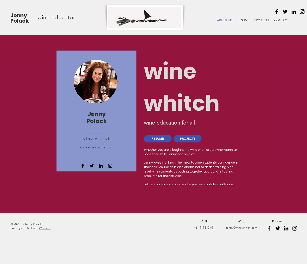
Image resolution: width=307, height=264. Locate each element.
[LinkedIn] (294, 12)
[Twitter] (285, 12)
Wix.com (45, 228)
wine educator (56, 17)
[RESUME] (158, 138)
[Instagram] (302, 12)
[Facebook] (277, 12)
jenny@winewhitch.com (241, 227)
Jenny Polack (19, 18)
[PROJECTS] (187, 138)
